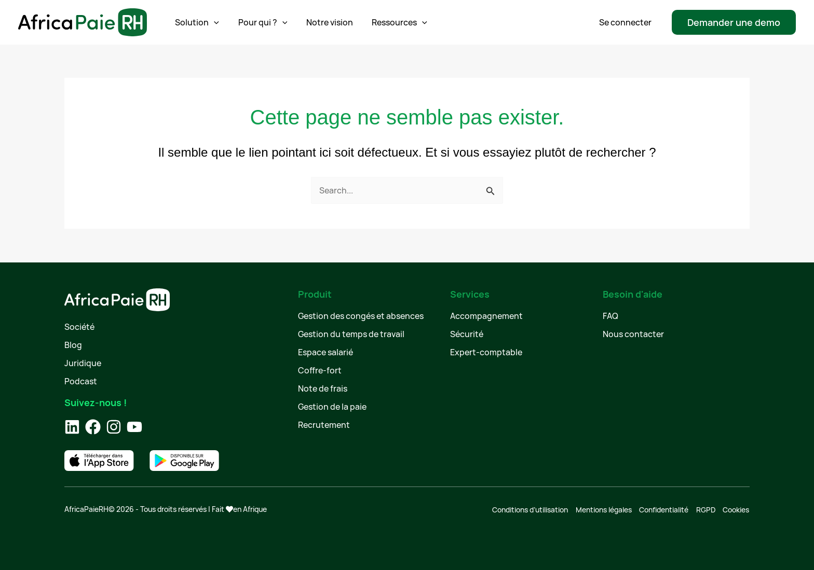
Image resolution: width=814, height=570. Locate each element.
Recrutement (324, 425)
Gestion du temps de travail (351, 334)
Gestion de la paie (332, 406)
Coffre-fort (320, 370)
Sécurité (466, 334)
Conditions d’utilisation (531, 509)
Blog (73, 345)
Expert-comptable (486, 352)
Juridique (82, 363)
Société (79, 327)
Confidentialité (664, 509)
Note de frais (322, 388)
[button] (734, 22)
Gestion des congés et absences (361, 316)
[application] (210, 22)
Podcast (80, 381)
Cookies (736, 509)
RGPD (706, 509)
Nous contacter (633, 334)
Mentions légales (604, 509)
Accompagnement (486, 316)
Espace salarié (325, 352)
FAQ (610, 316)
